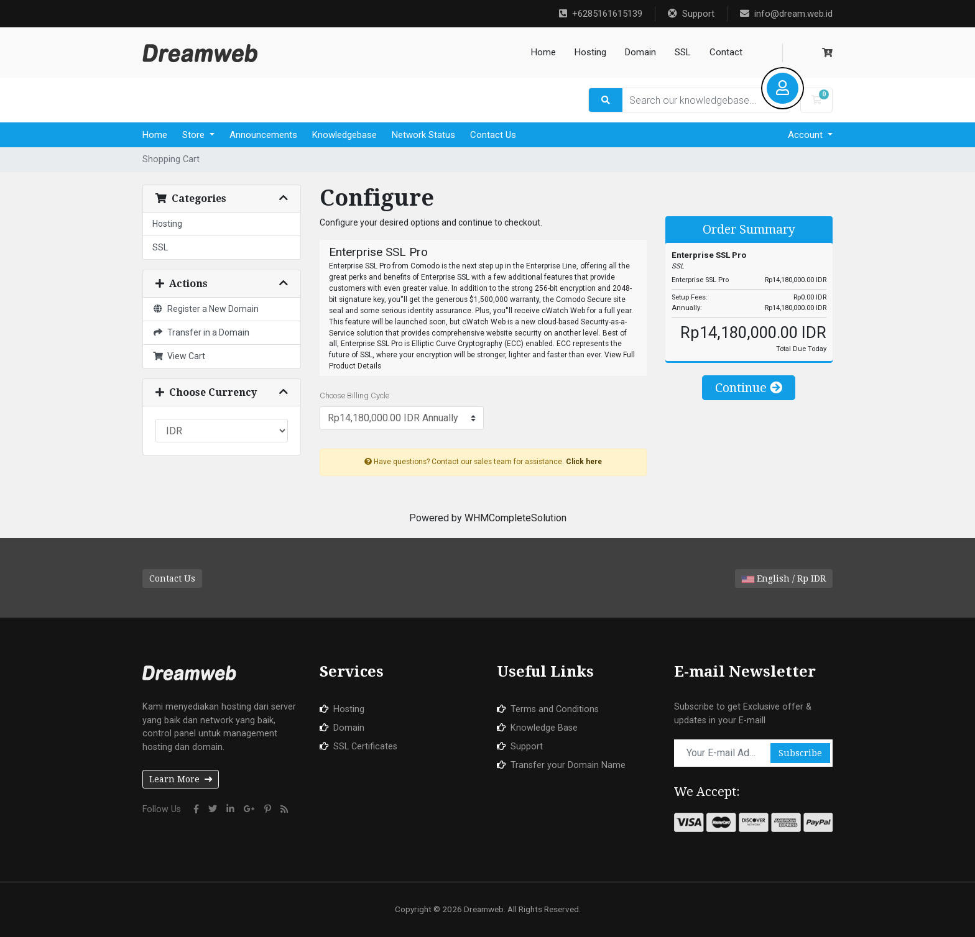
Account (806, 134)
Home (543, 52)
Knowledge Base (544, 728)
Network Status (423, 134)
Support (691, 13)
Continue (748, 387)
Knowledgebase (344, 134)
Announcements (263, 134)
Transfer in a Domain (200, 332)
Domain (640, 52)
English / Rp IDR (784, 578)
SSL (683, 52)
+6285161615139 (600, 13)
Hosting (590, 52)
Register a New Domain (205, 309)
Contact (725, 52)
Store (194, 134)
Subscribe (800, 753)
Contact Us (493, 134)
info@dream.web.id (786, 13)
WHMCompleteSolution (515, 518)
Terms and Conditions (555, 709)
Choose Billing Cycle (354, 395)
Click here (584, 461)
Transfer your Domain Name (568, 765)
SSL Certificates (365, 746)
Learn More (180, 779)
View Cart (178, 356)
